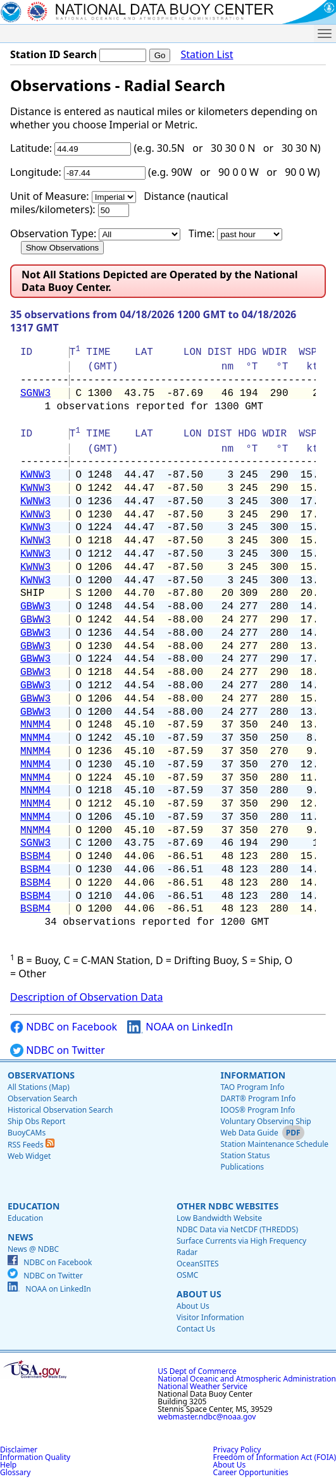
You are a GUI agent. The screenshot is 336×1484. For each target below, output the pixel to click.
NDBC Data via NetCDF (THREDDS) (237, 1229)
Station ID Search (53, 54)
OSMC (187, 1275)
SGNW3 (35, 393)
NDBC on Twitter (57, 1050)
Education (33, 1206)
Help (8, 1464)
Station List (206, 54)
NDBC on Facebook (63, 1027)
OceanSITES (198, 1263)
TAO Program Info (252, 1087)
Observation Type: (53, 233)
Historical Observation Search (60, 1109)
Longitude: (35, 172)
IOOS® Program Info (257, 1109)
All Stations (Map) (39, 1087)
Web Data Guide (249, 1132)
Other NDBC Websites (227, 1206)
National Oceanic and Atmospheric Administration (247, 1378)
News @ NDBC (33, 1249)
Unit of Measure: (49, 196)
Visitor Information (210, 1317)
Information (252, 1075)
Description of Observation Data (86, 997)
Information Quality (35, 1457)
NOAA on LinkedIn (180, 1027)
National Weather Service (202, 1386)
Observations (41, 1075)
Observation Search (42, 1098)
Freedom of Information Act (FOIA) (274, 1457)
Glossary (15, 1472)
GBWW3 (35, 607)
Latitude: (31, 148)
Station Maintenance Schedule (274, 1144)
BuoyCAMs (27, 1132)
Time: (202, 233)
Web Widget (29, 1156)
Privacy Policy (237, 1449)
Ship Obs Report (36, 1121)
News (20, 1237)
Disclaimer (18, 1449)
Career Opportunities (251, 1472)
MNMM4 (35, 725)
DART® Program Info (258, 1098)
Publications (242, 1166)
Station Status (245, 1155)
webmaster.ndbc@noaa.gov (207, 1416)
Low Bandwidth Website (219, 1218)
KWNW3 (35, 475)
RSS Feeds (31, 1144)
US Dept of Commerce (197, 1371)
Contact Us (196, 1328)
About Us (199, 1294)
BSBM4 (35, 856)
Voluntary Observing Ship (265, 1121)
